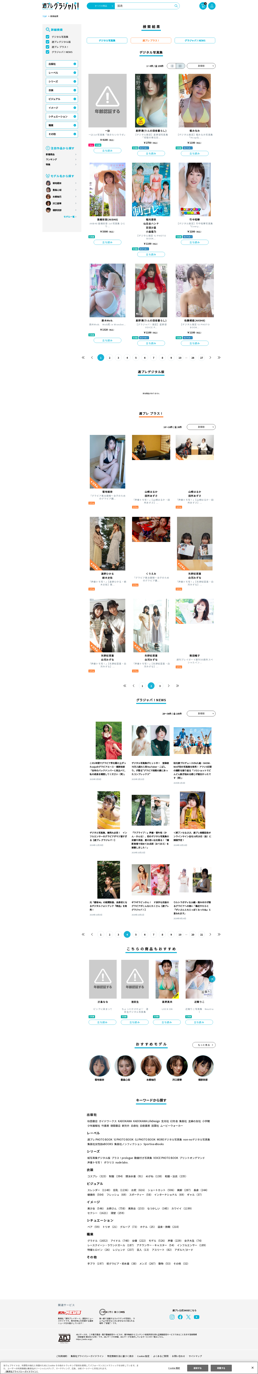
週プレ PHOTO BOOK (99, 1139)
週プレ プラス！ (60, 47)
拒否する (198, 1367)
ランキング (51, 159)
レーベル (53, 72)
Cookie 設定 (143, 1356)
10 (180, 357)
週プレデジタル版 (61, 41)
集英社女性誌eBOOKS (100, 1144)
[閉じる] (252, 1367)
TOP (44, 16)
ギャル (194, 1194)
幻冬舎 (173, 1121)
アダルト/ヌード (183, 1249)
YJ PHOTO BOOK (122, 1139)
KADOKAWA (125, 1121)
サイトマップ (195, 1356)
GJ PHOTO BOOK (144, 1139)
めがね (153, 1176)
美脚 (183, 1190)
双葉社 (155, 1125)
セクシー (204, 1208)
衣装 (51, 90)
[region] (129, 1368)
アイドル (120, 1240)
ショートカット (160, 1190)
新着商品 (50, 154)
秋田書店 (92, 1121)
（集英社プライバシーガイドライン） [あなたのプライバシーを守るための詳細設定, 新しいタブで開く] (21, 1371)
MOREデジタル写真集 (167, 1139)
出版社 (52, 64)
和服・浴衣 (175, 1176)
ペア (94, 1227)
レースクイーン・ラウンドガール (111, 1245)
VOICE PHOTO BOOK (165, 1158)
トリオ (110, 1227)
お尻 (137, 1190)
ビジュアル (54, 99)
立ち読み (107, 150)
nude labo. (121, 1162)
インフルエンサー (192, 1245)
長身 (199, 1190)
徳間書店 (115, 1125)
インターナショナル (169, 1194)
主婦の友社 (194, 1121)
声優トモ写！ (95, 1162)
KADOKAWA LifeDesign (146, 1121)
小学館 (205, 1121)
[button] (212, 979)
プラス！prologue (122, 1158)
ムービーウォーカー (171, 1125)
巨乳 (121, 1190)
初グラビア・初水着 (121, 1263)
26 (192, 357)
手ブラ (96, 1263)
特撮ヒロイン (99, 1249)
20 (192, 934)
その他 (52, 134)
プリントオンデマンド (190, 1158)
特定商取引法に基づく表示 (120, 1356)
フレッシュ (116, 1194)
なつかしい (157, 1208)
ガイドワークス (108, 1121)
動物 (164, 1263)
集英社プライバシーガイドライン (87, 1356)
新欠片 (126, 1125)
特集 (48, 164)
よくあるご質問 (160, 1356)
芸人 (143, 1249)
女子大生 (192, 1240)
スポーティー (140, 1194)
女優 (138, 1240)
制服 (116, 1176)
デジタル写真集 (60, 36)
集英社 (182, 1121)
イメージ (53, 107)
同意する (221, 1367)
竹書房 (105, 1125)
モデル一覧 (69, 216)
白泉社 (134, 1125)
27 (201, 357)
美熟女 (136, 1208)
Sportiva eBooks (152, 1144)
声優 (174, 1240)
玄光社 (164, 1121)
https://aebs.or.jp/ (83, 1339)
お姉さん (116, 1208)
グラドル (98, 1240)
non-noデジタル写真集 (194, 1139)
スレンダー (99, 1190)
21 (201, 934)
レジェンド (123, 1249)
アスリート (161, 1249)
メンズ (147, 1263)
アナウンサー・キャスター (155, 1245)
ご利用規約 (61, 1356)
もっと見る (204, 1044)
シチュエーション (58, 116)
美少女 (96, 1208)
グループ (129, 1227)
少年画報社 (93, 1125)
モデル (156, 1240)
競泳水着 (134, 1176)
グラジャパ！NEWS (62, 52)
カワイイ (181, 1208)
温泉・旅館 (168, 1227)
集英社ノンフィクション (128, 1144)
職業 (51, 125)
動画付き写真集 (142, 1158)
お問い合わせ (178, 1356)
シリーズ (53, 81)
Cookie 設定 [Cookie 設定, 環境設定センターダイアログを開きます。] (174, 1367)
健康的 (96, 1194)
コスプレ (97, 1176)
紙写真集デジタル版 (98, 1158)
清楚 (94, 1213)
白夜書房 (145, 1125)
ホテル (147, 1227)
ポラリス (109, 1162)
